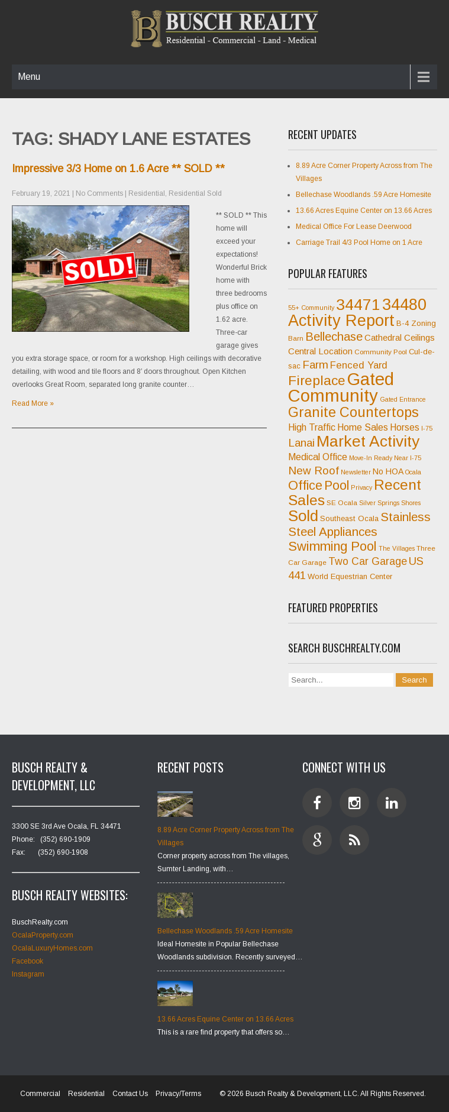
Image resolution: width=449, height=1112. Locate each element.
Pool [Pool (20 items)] (336, 486)
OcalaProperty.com (42, 935)
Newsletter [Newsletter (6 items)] (356, 472)
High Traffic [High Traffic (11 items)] (311, 427)
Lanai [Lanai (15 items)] (301, 443)
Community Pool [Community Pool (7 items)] (380, 352)
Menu (29, 77)
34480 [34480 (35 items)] (404, 304)
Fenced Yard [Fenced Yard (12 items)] (358, 365)
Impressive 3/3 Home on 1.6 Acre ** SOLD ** (118, 168)
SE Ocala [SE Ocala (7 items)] (342, 503)
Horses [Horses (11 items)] (404, 427)
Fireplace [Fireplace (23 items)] (316, 380)
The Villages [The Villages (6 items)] (397, 548)
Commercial (40, 1094)
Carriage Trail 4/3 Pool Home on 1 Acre (359, 242)
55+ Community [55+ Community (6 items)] (311, 307)
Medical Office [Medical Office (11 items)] (317, 457)
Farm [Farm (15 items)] (315, 364)
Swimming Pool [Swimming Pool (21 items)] (332, 546)
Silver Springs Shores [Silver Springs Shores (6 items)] (390, 502)
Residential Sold (195, 193)
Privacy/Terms (178, 1094)
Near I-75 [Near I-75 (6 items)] (407, 457)
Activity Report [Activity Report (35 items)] (341, 320)
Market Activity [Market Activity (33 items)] (367, 441)
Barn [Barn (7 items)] (295, 338)
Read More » (33, 403)
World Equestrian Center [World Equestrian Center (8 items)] (350, 576)
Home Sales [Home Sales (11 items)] (362, 427)
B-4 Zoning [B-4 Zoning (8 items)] (416, 323)
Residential (146, 193)
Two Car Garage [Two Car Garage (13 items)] (367, 561)
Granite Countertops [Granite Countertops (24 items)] (353, 412)
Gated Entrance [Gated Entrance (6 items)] (403, 399)
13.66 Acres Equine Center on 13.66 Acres (364, 210)
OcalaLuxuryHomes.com (52, 948)
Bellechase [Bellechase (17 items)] (334, 336)
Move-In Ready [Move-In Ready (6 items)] (370, 457)
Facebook (27, 961)
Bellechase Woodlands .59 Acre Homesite (363, 194)
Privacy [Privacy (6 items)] (361, 487)
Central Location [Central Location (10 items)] (320, 351)
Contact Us (130, 1094)
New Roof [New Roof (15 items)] (313, 470)
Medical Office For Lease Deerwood (354, 226)
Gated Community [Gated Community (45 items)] (341, 387)
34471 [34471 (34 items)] (358, 304)
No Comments (99, 193)
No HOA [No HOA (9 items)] (388, 471)
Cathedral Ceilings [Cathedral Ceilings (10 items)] (399, 337)
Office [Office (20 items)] (305, 486)
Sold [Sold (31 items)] (303, 515)
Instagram (28, 974)
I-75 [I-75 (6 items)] (426, 428)
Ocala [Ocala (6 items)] (413, 472)
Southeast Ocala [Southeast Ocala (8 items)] (349, 518)
